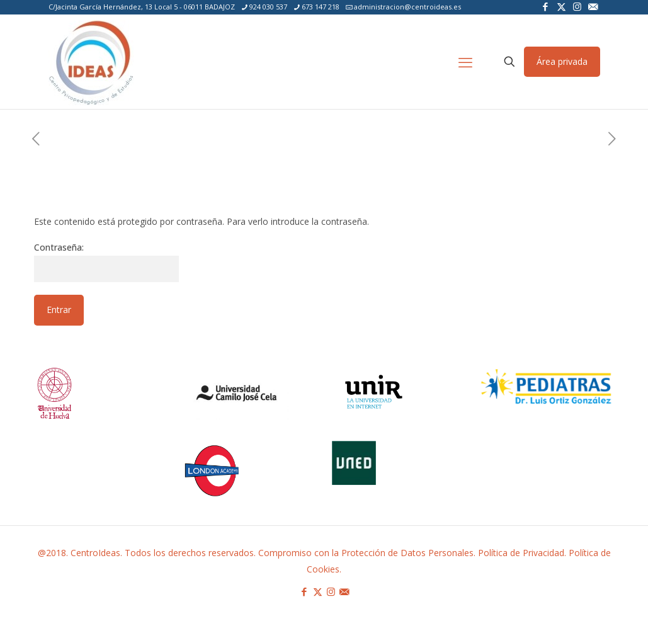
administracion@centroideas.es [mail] (407, 6)
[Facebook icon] (545, 6)
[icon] (593, 6)
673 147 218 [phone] (320, 6)
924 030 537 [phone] (268, 6)
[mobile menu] (465, 61)
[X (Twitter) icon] (561, 6)
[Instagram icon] (577, 6)
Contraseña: (106, 261)
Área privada (562, 61)
